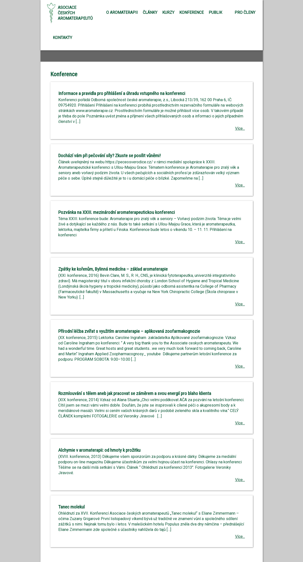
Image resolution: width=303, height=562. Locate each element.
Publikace (219, 12)
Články (150, 12)
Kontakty (62, 37)
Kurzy (168, 12)
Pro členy (245, 12)
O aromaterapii (122, 12)
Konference (191, 12)
